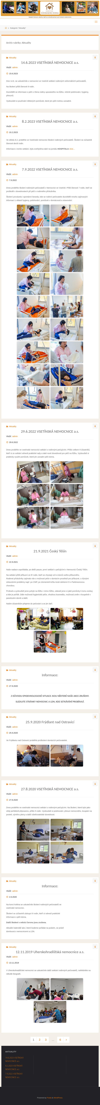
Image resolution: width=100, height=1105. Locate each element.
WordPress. (58, 1098)
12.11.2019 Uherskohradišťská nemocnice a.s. (50, 952)
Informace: (50, 675)
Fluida (49, 1098)
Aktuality (12, 58)
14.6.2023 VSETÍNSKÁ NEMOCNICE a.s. (50, 62)
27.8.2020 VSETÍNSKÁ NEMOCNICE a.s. (50, 789)
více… (72, 149)
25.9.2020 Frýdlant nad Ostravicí (50, 722)
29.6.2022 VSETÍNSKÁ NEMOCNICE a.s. (50, 431)
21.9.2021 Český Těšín (50, 551)
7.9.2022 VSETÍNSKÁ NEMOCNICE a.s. (50, 169)
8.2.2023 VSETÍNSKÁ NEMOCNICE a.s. (50, 121)
